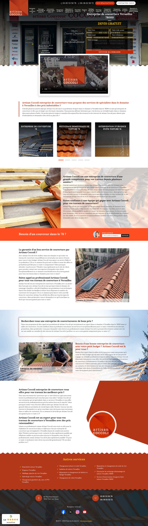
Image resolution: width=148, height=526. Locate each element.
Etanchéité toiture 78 (78, 10)
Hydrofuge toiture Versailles (32, 476)
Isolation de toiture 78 (125, 10)
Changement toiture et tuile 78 (117, 10)
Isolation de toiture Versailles (69, 469)
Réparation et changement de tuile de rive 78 (69, 10)
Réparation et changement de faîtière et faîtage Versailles (73, 474)
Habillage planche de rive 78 (91, 10)
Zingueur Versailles (29, 470)
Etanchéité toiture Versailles (32, 467)
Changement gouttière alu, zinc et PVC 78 (107, 10)
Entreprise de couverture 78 (32, 10)
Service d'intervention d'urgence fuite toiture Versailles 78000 (110, 478)
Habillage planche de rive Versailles (34, 473)
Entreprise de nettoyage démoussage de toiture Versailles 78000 (111, 473)
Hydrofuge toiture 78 (99, 10)
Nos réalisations (105, 3)
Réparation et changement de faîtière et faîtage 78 (133, 10)
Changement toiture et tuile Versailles (72, 466)
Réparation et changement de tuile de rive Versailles (112, 467)
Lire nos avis (11, 522)
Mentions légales (86, 521)
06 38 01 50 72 (106, 499)
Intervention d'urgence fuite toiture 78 (50, 10)
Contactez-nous (126, 3)
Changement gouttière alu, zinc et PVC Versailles (35, 481)
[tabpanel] (36, 139)
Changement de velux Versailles (70, 478)
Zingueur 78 (84, 10)
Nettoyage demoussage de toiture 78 (41, 10)
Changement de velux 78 (59, 10)
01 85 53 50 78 (106, 496)
